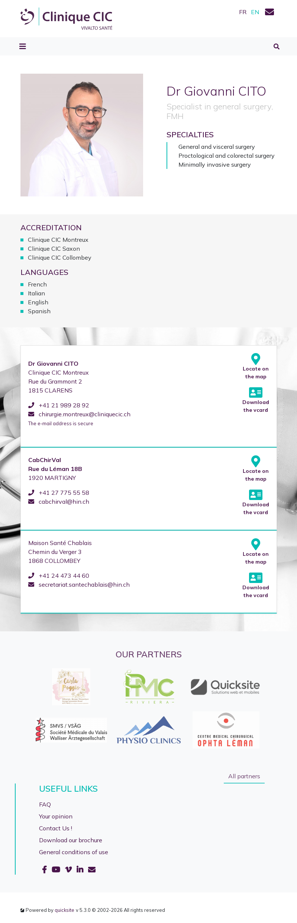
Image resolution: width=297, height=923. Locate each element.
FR (242, 12)
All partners (244, 776)
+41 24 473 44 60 (58, 575)
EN (255, 12)
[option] (149, 708)
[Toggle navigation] (22, 46)
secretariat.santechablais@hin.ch (79, 584)
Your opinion (55, 816)
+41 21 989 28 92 (58, 405)
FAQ (45, 804)
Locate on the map (255, 366)
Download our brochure (70, 840)
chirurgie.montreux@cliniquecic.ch (79, 414)
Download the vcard (255, 400)
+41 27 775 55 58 (58, 492)
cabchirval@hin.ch (58, 501)
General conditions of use (73, 852)
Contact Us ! (55, 828)
